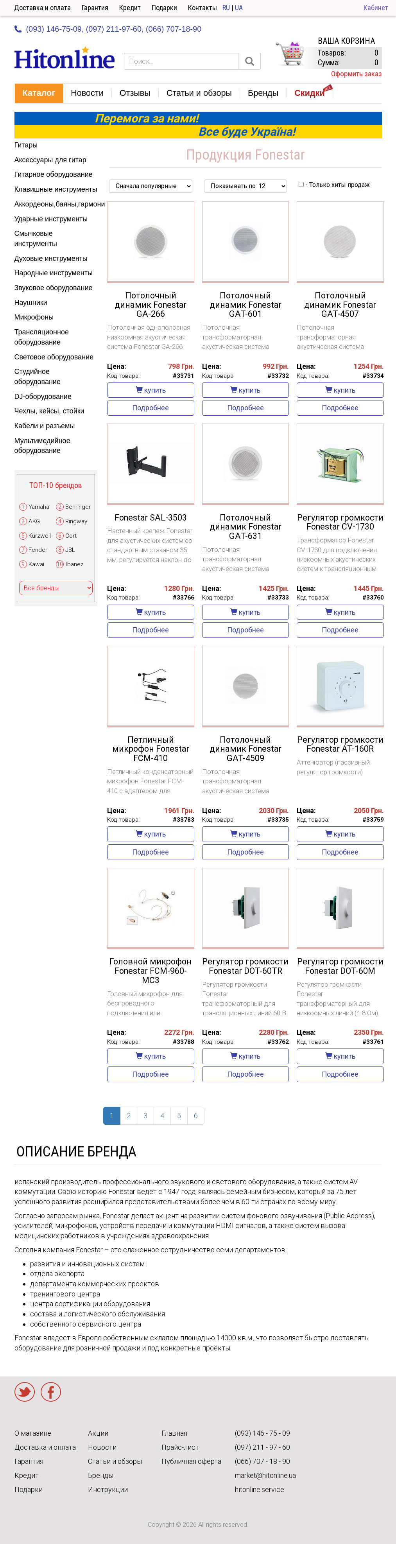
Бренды (100, 1475)
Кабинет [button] (376, 8)
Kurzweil (40, 535)
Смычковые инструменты (35, 239)
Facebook (51, 1392)
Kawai (36, 564)
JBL (70, 549)
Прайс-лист (180, 1447)
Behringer (78, 506)
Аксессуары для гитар (50, 160)
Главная (174, 1433)
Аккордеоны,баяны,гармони (56, 204)
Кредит (130, 8)
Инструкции (108, 1489)
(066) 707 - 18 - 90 (262, 1461)
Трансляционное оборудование (41, 337)
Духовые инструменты (51, 258)
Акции (98, 1433)
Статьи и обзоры (115, 1461)
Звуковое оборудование (53, 288)
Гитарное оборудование (53, 174)
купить (151, 390)
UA (239, 8)
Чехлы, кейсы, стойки (49, 411)
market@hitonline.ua (265, 1475)
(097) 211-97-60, (115, 29)
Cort (71, 535)
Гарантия (95, 8)
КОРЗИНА (289, 54)
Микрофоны (34, 317)
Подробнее (150, 408)
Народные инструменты (53, 273)
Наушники (30, 303)
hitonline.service (259, 1489)
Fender (38, 549)
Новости (102, 1447)
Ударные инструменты (51, 219)
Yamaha (39, 506)
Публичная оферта (191, 1461)
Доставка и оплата (42, 8)
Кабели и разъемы (44, 426)
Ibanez (74, 564)
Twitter (24, 1392)
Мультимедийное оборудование (42, 446)
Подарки (164, 8)
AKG (34, 521)
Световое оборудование (54, 357)
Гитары (26, 145)
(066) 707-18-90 (173, 29)
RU (226, 8)
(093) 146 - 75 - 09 (262, 1433)
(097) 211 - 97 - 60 (262, 1447)
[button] (39, 93)
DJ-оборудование (43, 396)
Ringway (76, 521)
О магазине (32, 1433)
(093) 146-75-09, (55, 29)
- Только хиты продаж (334, 185)
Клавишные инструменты (55, 189)
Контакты (202, 8)
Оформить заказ (356, 73)
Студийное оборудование (37, 377)
